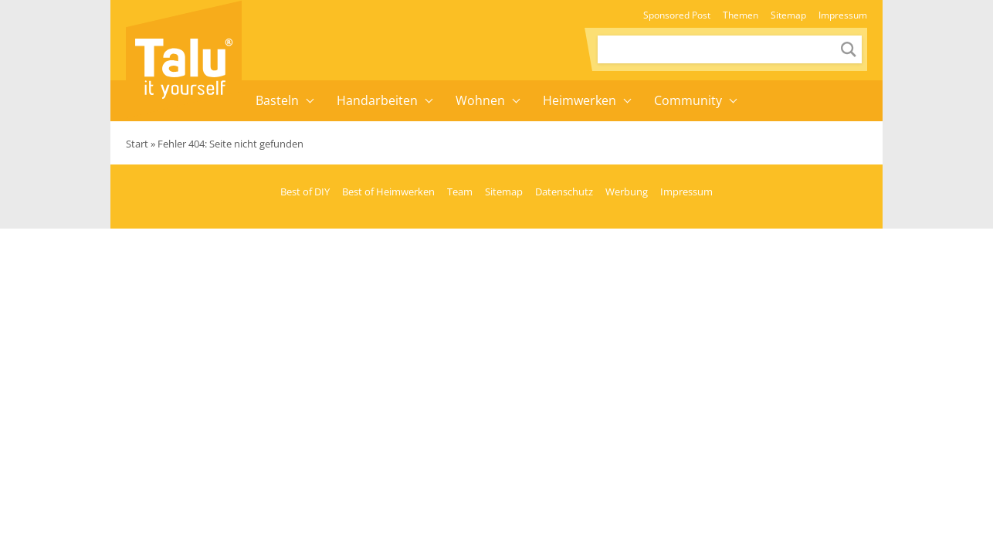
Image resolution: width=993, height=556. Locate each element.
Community (688, 100)
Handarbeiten (377, 100)
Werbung (626, 191)
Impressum (842, 15)
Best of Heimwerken (388, 191)
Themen (740, 15)
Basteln (277, 100)
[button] (310, 100)
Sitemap (788, 15)
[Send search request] (849, 49)
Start (137, 144)
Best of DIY (305, 191)
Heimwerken (579, 100)
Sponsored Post (676, 15)
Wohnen (480, 100)
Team (460, 191)
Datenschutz (564, 191)
